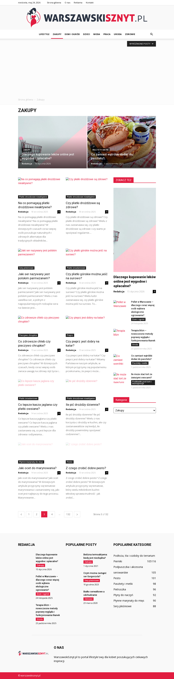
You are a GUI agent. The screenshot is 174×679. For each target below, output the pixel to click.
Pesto (69, 462)
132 (68, 514)
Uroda (118, 34)
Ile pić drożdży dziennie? (83, 404)
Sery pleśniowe (26, 268)
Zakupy (57, 34)
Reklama (78, 2)
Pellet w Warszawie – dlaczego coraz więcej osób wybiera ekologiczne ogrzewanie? (142, 309)
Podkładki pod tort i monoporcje (142, 382)
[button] (151, 34)
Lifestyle (44, 34)
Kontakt (90, 2)
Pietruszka (119, 589)
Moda (96, 34)
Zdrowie (130, 34)
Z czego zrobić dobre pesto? (86, 468)
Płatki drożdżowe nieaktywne (33, 196)
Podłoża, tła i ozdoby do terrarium (134, 555)
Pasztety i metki (100, 150)
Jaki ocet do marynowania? (37, 468)
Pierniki (117, 561)
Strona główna (54, 2)
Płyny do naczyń (123, 595)
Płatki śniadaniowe (76, 268)
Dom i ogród (72, 34)
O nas (67, 2)
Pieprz (70, 335)
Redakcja (27, 163)
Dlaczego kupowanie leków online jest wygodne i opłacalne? (134, 281)
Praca (106, 34)
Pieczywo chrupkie (28, 335)
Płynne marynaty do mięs (31, 462)
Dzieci (86, 34)
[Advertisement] (87, 70)
